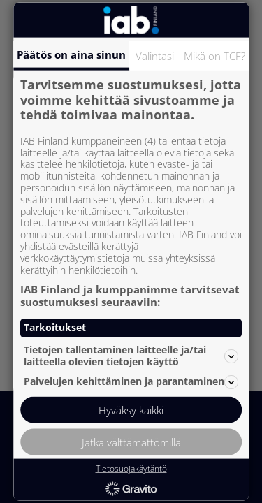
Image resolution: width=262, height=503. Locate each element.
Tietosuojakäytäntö (131, 468)
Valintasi (155, 56)
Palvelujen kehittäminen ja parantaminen (131, 381)
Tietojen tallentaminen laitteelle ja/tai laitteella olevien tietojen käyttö (131, 355)
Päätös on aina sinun (71, 54)
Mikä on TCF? (214, 56)
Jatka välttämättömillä (131, 442)
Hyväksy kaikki (131, 409)
